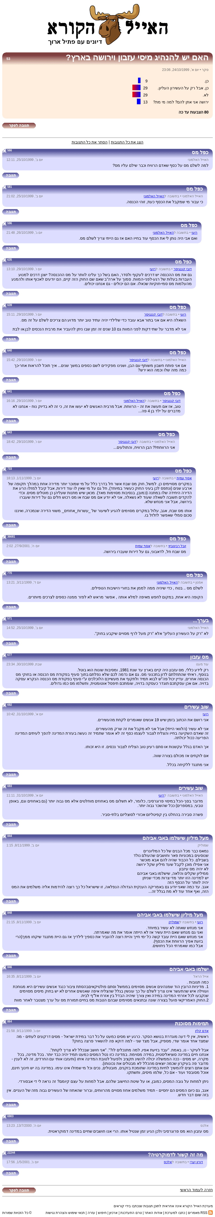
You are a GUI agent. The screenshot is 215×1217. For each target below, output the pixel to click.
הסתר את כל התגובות (90, 142)
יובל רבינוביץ (177, 546)
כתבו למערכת (175, 1213)
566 (9, 150)
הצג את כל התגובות (127, 142)
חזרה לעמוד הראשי (196, 1190)
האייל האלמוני (154, 196)
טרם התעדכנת (131, 1213)
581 (9, 186)
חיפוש (102, 1213)
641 (9, 391)
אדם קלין (202, 1031)
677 (9, 654)
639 (9, 305)
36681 (11, 536)
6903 (10, 1116)
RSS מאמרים (200, 1213)
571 (9, 618)
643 (9, 432)
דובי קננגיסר (183, 269)
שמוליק (174, 922)
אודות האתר (153, 1213)
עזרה (91, 1213)
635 (9, 259)
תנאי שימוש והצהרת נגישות (65, 1213)
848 (9, 912)
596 (9, 223)
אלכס (168, 1162)
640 (9, 350)
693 (9, 786)
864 (9, 1021)
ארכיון (113, 1213)
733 (9, 468)
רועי (194, 233)
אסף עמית (184, 478)
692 (9, 704)
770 (9, 573)
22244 (11, 1152)
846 (9, 967)
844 (9, 835)
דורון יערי (196, 1162)
